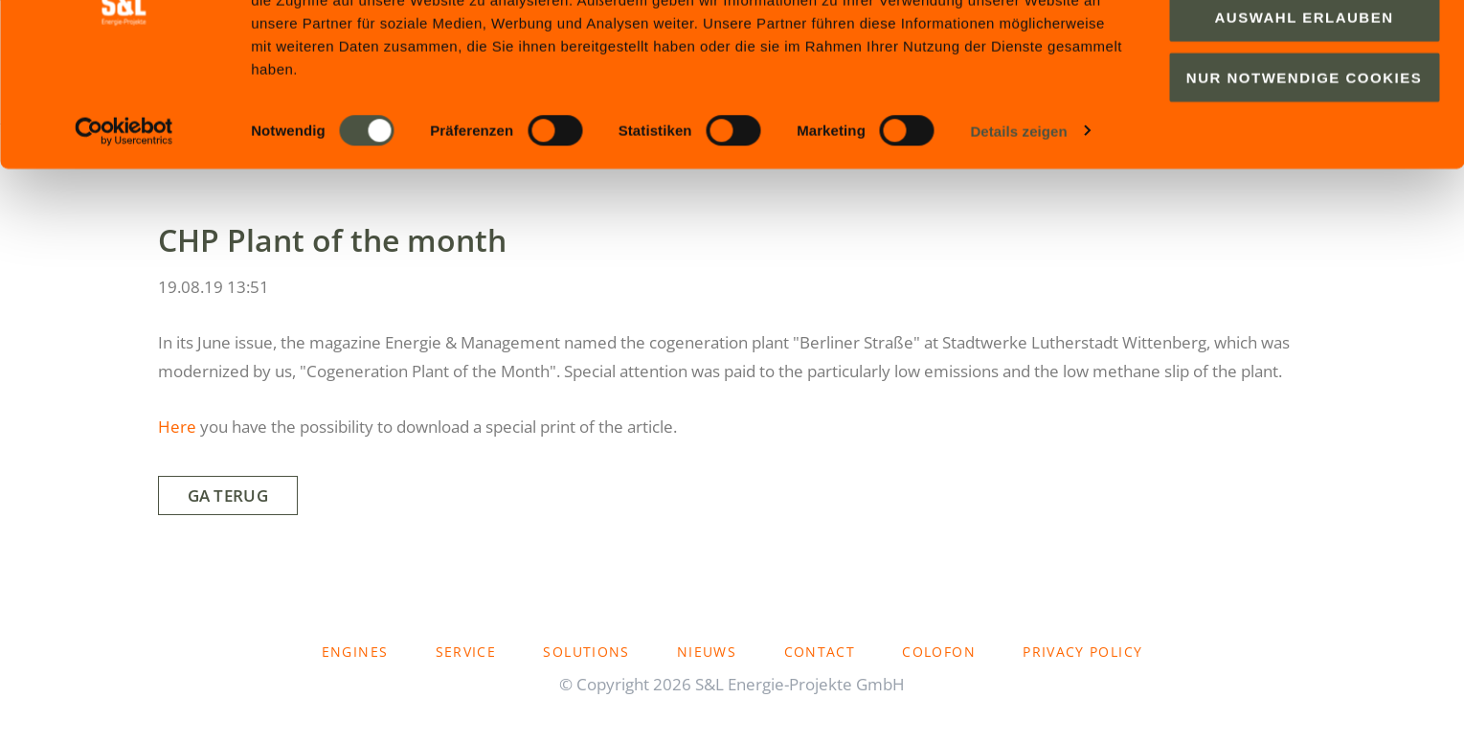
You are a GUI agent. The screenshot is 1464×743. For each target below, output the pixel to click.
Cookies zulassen (1304, 49)
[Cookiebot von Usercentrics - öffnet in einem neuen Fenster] (124, 224)
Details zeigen (1018, 223)
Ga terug (228, 495)
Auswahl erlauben (1303, 109)
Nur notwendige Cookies (1304, 170)
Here (177, 427)
